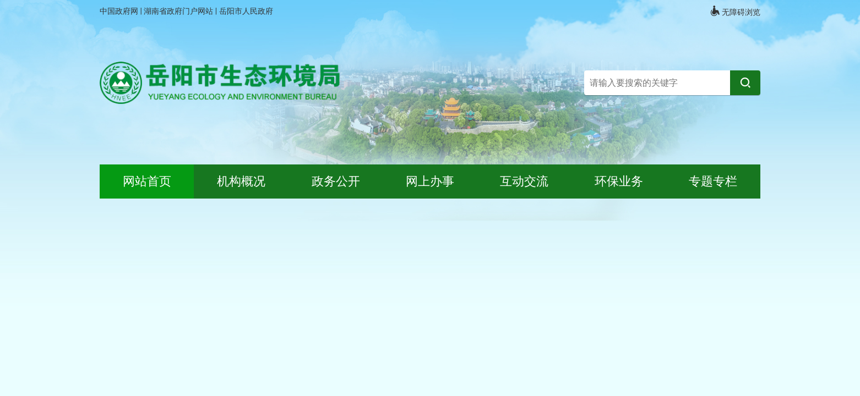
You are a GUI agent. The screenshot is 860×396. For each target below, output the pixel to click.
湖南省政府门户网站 (179, 11)
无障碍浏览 (735, 11)
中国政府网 (120, 11)
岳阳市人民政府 (246, 11)
